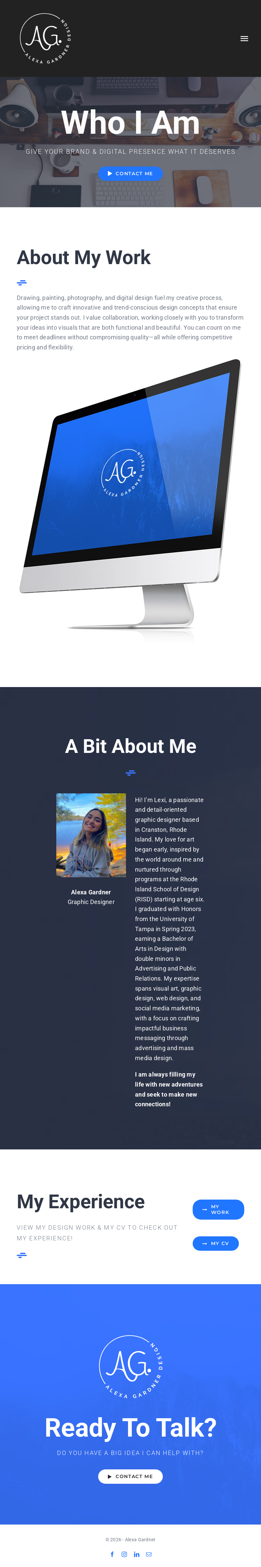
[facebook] (112, 1554)
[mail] (148, 1554)
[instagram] (124, 1554)
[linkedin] (136, 1554)
